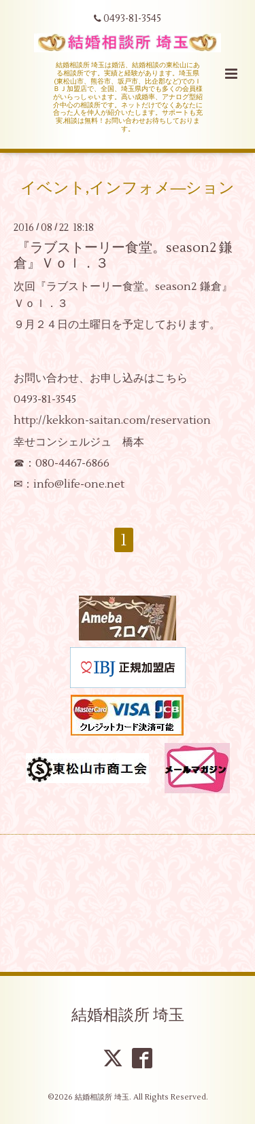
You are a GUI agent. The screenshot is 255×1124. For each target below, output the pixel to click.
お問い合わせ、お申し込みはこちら (101, 378)
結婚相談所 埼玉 (127, 1015)
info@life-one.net (78, 484)
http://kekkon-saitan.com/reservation (112, 420)
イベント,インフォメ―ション (127, 187)
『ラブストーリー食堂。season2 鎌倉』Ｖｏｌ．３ (123, 255)
